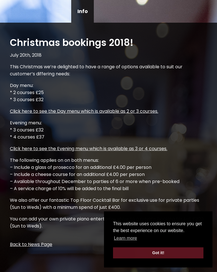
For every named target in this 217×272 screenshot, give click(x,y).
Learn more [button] (125, 238)
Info (82, 11)
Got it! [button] (158, 252)
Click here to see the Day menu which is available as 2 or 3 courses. (84, 111)
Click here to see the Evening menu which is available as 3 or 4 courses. (88, 148)
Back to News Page (31, 244)
